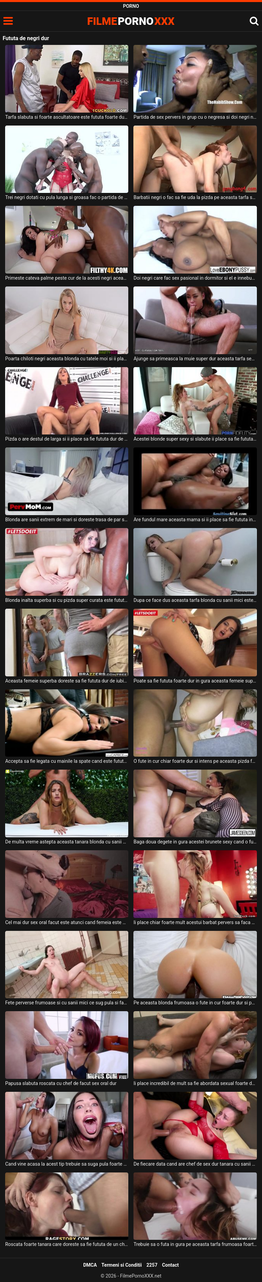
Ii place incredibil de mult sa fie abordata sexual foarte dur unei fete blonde (195, 1083)
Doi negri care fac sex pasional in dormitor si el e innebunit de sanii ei (195, 278)
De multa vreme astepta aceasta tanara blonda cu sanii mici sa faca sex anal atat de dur (66, 841)
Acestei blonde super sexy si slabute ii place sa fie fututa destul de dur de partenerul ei (195, 439)
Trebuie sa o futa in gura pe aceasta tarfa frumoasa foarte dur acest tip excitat (195, 1244)
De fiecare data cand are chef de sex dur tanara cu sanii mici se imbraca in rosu (195, 1164)
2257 (151, 1265)
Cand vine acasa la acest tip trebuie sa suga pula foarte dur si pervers (66, 1164)
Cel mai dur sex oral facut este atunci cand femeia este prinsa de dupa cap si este (66, 922)
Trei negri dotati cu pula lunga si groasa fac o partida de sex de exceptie (66, 197)
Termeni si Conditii (121, 1265)
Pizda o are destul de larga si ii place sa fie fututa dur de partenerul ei (66, 439)
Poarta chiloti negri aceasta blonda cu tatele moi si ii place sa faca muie (66, 358)
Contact (170, 1265)
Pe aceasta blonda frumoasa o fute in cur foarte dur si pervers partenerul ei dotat (195, 1002)
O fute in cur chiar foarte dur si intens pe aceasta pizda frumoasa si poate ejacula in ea (195, 761)
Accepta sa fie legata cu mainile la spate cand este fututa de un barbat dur (66, 761)
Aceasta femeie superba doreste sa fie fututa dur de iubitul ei (66, 681)
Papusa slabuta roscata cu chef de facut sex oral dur (60, 1083)
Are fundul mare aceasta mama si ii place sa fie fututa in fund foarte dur (195, 519)
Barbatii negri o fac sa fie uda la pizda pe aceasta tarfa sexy (195, 197)
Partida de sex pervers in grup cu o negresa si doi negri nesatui (195, 117)
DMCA (90, 1265)
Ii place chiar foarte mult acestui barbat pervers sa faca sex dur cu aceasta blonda (195, 922)
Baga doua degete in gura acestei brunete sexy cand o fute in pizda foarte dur (195, 841)
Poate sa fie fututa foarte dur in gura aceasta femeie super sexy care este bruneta (195, 681)
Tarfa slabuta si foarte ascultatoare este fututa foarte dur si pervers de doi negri (66, 117)
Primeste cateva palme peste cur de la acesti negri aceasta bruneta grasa (66, 278)
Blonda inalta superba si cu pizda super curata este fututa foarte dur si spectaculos (66, 600)
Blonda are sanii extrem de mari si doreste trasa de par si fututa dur (66, 519)
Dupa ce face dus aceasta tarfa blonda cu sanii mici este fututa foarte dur (195, 600)
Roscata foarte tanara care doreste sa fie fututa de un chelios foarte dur (66, 1244)
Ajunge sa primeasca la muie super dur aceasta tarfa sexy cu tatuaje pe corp (195, 358)
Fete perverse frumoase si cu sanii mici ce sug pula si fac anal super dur (66, 1002)
